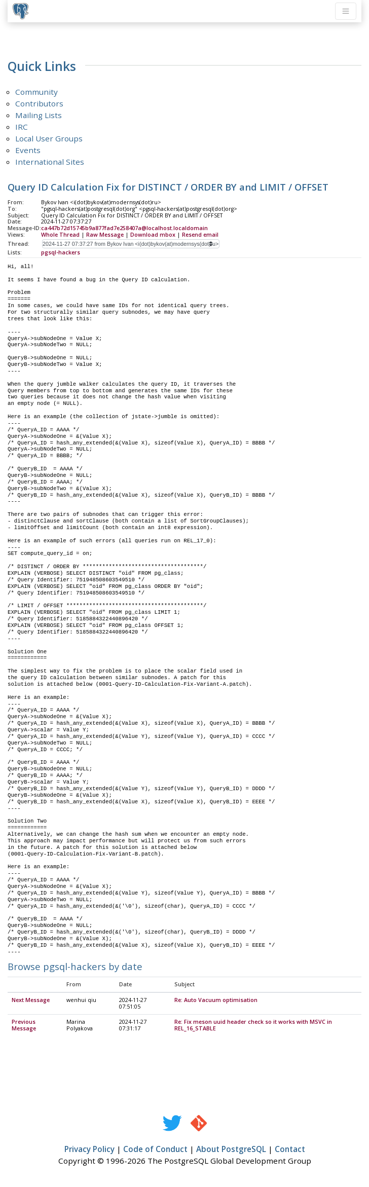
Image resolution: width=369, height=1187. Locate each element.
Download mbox (152, 234)
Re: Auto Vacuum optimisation (215, 1000)
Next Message (31, 1000)
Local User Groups (49, 138)
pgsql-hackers (60, 252)
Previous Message (24, 1025)
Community (36, 92)
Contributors (39, 103)
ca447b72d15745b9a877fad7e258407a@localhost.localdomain (124, 228)
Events (28, 150)
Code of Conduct (155, 1149)
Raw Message (105, 234)
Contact (290, 1149)
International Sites (49, 162)
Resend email (200, 234)
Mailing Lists (38, 115)
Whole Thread (60, 234)
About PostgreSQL (231, 1149)
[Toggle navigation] (345, 11)
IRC (21, 127)
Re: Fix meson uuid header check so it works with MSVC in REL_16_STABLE (253, 1025)
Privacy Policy (89, 1149)
